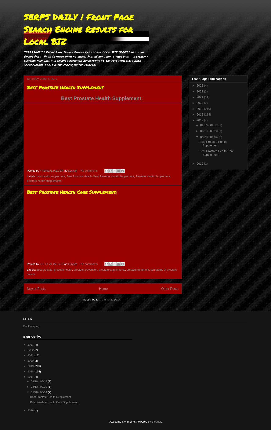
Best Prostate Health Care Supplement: (72, 192)
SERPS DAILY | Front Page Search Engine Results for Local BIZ (79, 29)
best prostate (45, 269)
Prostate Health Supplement (153, 176)
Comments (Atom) (111, 299)
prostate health (63, 269)
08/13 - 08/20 (209, 131)
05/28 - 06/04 (209, 137)
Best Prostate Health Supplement (65, 87)
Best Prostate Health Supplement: (102, 98)
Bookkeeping (31, 326)
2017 (200, 120)
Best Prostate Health (79, 176)
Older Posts (169, 289)
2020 (200, 103)
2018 (200, 114)
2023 (200, 85)
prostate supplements (112, 269)
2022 (200, 91)
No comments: (90, 170)
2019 (200, 108)
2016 (200, 163)
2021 (200, 97)
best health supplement (51, 176)
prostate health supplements (44, 180)
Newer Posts (36, 289)
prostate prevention (85, 269)
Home (103, 289)
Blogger (156, 421)
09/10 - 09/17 (209, 125)
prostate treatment (138, 269)
